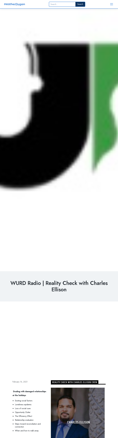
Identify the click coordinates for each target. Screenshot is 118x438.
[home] (14, 4)
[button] (111, 4)
